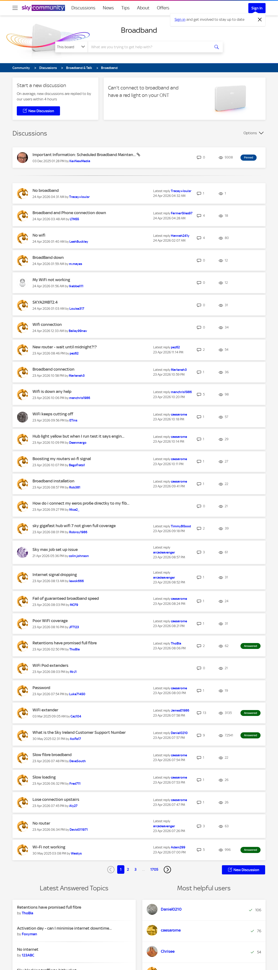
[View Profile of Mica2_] (74, 510)
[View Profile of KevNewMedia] (79, 161)
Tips (125, 7)
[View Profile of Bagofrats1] (77, 465)
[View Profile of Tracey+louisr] (79, 197)
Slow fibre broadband (52, 754)
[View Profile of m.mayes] (75, 264)
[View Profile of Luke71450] (77, 694)
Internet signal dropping (55, 574)
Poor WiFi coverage (50, 620)
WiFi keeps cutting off (53, 413)
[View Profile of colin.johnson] (79, 556)
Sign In (257, 8)
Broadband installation (53, 480)
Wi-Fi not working (49, 847)
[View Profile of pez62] (74, 353)
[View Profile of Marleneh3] (77, 376)
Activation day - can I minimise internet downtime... (64, 928)
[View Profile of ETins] (73, 420)
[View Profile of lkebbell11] (76, 286)
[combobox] (148, 46)
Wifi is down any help (52, 391)
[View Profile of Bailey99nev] (78, 331)
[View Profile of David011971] (79, 830)
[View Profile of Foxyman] (29, 934)
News (108, 7)
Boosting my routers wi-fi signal (62, 458)
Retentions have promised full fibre (65, 642)
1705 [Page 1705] (154, 869)
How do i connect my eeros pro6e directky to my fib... (81, 503)
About (143, 7)
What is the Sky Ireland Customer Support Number (79, 732)
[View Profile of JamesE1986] (180, 710)
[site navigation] (15, 7)
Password (41, 687)
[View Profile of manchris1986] (79, 398)
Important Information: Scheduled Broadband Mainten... (85, 154)
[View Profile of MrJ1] (73, 672)
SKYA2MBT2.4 (45, 302)
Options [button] (250, 133)
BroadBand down (48, 257)
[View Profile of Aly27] (73, 806)
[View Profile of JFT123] (74, 627)
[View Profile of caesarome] (179, 414)
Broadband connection (53, 369)
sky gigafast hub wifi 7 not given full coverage (74, 525)
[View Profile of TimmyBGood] (181, 526)
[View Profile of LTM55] (74, 219)
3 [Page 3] (135, 869)
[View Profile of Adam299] (178, 847)
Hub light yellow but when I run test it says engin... (78, 436)
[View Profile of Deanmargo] (77, 443)
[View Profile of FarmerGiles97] (181, 213)
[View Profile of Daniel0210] (179, 733)
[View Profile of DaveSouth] (77, 761)
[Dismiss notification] (259, 19)
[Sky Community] (43, 8)
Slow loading (44, 777)
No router (41, 823)
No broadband (46, 190)
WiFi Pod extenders (50, 665)
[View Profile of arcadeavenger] (164, 552)
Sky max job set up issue (55, 549)
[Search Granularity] (71, 46)
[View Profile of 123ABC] (28, 955)
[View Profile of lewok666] (76, 581)
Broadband (139, 30)
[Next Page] (167, 869)
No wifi (39, 235)
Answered (250, 646)
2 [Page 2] (128, 869)
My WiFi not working (51, 279)
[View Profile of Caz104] (75, 716)
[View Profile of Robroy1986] (78, 532)
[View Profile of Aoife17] (75, 739)
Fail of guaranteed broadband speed (66, 598)
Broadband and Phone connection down (69, 212)
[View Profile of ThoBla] (74, 649)
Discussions (83, 7)
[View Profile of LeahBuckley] (78, 242)
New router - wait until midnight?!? (65, 346)
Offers (163, 7)
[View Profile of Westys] (76, 853)
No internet (27, 949)
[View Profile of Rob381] (74, 487)
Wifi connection (47, 324)
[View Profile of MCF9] (74, 605)
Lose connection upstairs (56, 799)
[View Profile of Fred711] (75, 784)
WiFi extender (45, 709)
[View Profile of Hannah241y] (180, 236)
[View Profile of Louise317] (76, 309)
